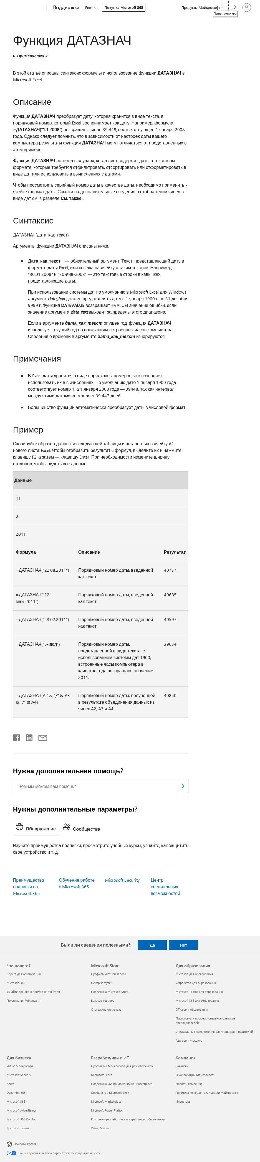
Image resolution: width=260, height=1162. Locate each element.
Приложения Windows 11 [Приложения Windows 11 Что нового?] (24, 1000)
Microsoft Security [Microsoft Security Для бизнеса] (19, 1075)
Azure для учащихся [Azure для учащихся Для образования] (189, 1040)
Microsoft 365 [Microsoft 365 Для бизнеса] (16, 1101)
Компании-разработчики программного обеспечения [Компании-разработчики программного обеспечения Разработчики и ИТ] (128, 1119)
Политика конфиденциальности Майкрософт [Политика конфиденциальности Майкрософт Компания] (207, 1092)
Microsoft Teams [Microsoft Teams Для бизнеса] (18, 1128)
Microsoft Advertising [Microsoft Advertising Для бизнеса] (21, 1110)
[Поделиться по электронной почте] (40, 736)
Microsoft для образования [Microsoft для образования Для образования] (194, 974)
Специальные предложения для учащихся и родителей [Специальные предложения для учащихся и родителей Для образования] (214, 1031)
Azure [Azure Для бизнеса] (10, 1084)
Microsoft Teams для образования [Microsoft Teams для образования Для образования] (199, 992)
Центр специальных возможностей (165, 886)
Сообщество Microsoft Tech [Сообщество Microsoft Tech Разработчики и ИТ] (110, 1092)
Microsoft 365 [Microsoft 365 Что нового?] (16, 983)
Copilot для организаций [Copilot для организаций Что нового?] (24, 974)
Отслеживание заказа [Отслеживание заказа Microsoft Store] (106, 1009)
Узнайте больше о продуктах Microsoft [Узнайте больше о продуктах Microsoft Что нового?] (33, 992)
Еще (88, 7)
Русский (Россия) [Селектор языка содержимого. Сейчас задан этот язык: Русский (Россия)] (26, 1144)
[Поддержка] (65, 7)
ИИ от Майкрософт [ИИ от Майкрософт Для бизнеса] (20, 1066)
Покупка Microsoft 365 (123, 7)
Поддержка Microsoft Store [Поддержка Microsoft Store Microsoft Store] (109, 992)
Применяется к (32, 56)
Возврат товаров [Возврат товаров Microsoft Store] (102, 1000)
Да (152, 945)
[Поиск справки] (233, 7)
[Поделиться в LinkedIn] (27, 736)
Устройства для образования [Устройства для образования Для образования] (196, 983)
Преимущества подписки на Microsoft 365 (28, 886)
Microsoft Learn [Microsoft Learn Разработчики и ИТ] (101, 1075)
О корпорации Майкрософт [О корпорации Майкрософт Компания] (195, 1075)
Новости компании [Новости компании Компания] (189, 1084)
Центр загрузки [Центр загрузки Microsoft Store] (101, 983)
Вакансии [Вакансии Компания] (182, 1066)
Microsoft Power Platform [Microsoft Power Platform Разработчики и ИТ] (108, 1110)
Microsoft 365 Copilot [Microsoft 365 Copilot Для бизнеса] (21, 1119)
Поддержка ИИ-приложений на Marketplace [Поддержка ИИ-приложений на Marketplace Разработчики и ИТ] (121, 1084)
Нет (183, 945)
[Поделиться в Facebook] (17, 736)
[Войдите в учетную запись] (246, 7)
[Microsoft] (26, 7)
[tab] (37, 828)
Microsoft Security (122, 880)
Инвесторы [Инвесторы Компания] (183, 1101)
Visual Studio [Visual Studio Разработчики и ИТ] (100, 1128)
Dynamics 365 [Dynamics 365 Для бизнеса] (16, 1092)
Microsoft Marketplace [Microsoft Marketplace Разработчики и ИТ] (106, 1101)
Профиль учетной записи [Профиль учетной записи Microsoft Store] (108, 974)
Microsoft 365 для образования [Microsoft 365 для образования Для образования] (197, 1000)
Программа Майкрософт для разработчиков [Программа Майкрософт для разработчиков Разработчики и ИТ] (122, 1066)
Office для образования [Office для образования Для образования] (192, 1009)
